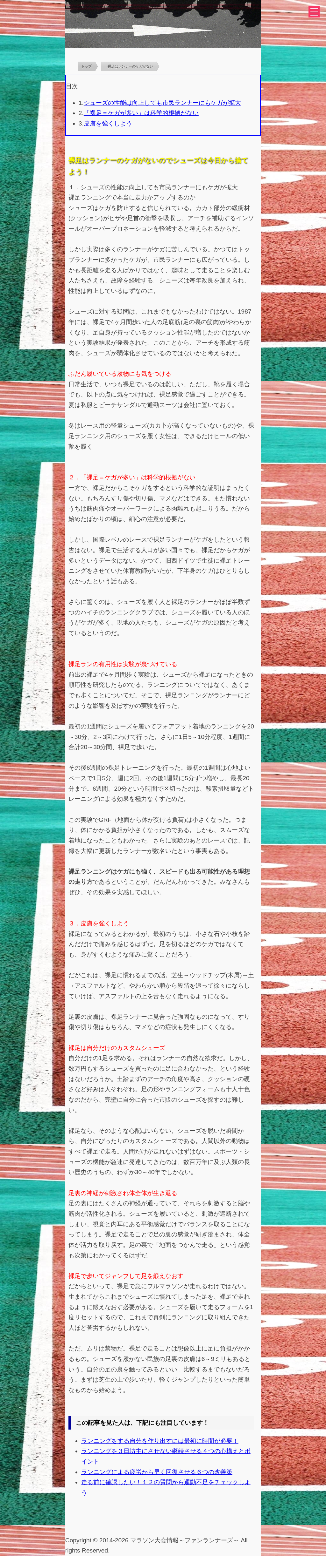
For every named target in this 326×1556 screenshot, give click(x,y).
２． (74, 477)
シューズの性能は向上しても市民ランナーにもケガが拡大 (162, 102)
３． (74, 923)
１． (74, 187)
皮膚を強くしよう (108, 123)
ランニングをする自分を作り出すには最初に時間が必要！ (159, 1441)
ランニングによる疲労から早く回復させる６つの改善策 (156, 1472)
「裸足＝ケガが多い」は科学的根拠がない (141, 113)
